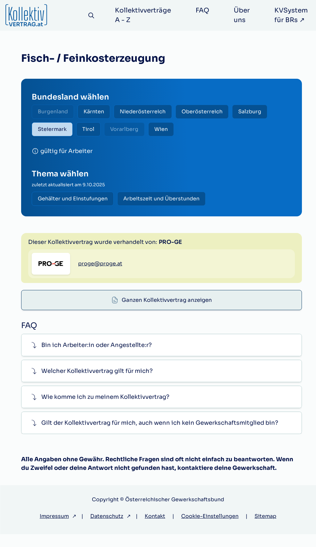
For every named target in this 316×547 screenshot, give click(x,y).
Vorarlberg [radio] (131, 131)
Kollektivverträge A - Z (145, 15)
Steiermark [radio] (53, 131)
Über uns (244, 15)
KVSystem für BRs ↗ (293, 15)
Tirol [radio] (92, 131)
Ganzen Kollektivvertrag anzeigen (167, 245)
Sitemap (265, 529)
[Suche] (92, 15)
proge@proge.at (100, 301)
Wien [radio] (169, 131)
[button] (161, 358)
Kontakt (155, 529)
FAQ (204, 10)
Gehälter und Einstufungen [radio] (74, 201)
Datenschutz (106, 529)
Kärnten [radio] (97, 112)
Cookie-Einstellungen (210, 529)
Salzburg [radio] (260, 112)
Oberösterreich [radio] (210, 112)
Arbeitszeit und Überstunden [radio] (165, 201)
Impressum (54, 529)
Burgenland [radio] (54, 112)
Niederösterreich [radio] (149, 112)
